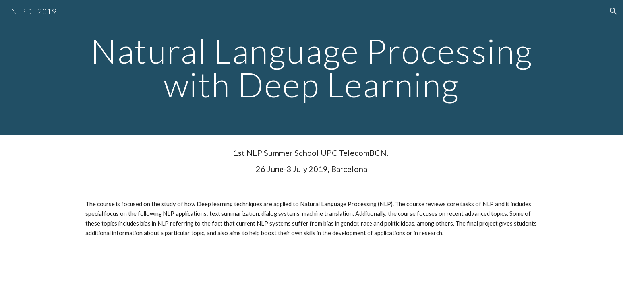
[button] (613, 11)
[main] (311, 68)
